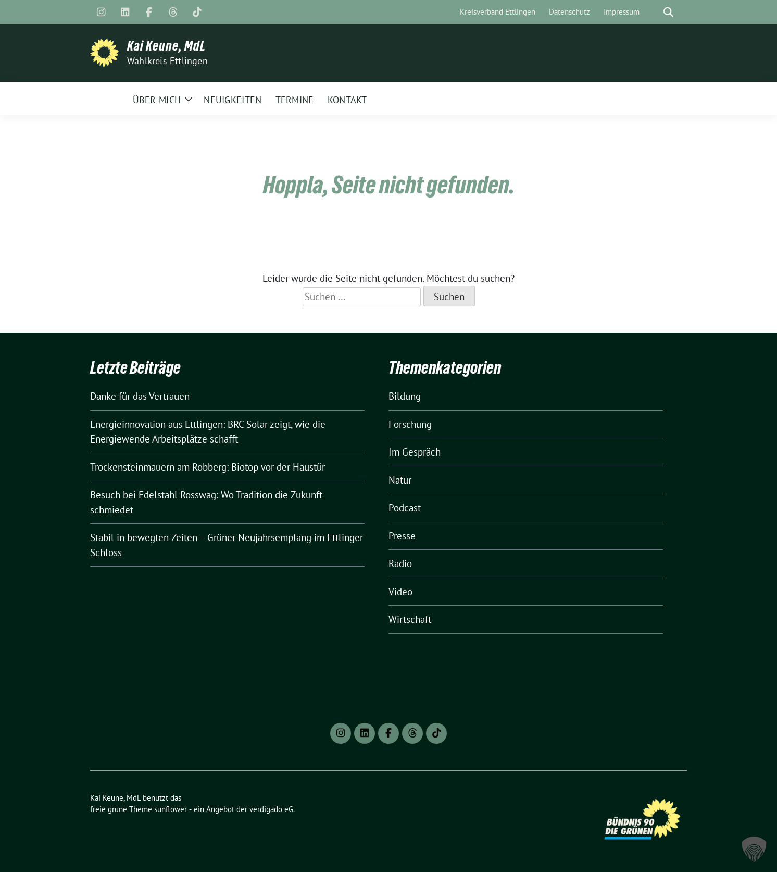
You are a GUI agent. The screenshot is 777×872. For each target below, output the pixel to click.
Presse (402, 536)
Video (400, 591)
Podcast (404, 507)
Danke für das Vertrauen (140, 396)
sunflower (170, 809)
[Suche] (653, 12)
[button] (754, 849)
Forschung (410, 424)
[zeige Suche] (668, 12)
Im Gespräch (414, 452)
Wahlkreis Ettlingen (167, 61)
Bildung (404, 396)
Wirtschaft (409, 619)
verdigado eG (271, 809)
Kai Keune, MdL (166, 46)
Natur (399, 480)
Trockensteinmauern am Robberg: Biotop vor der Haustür (207, 467)
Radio (400, 563)
